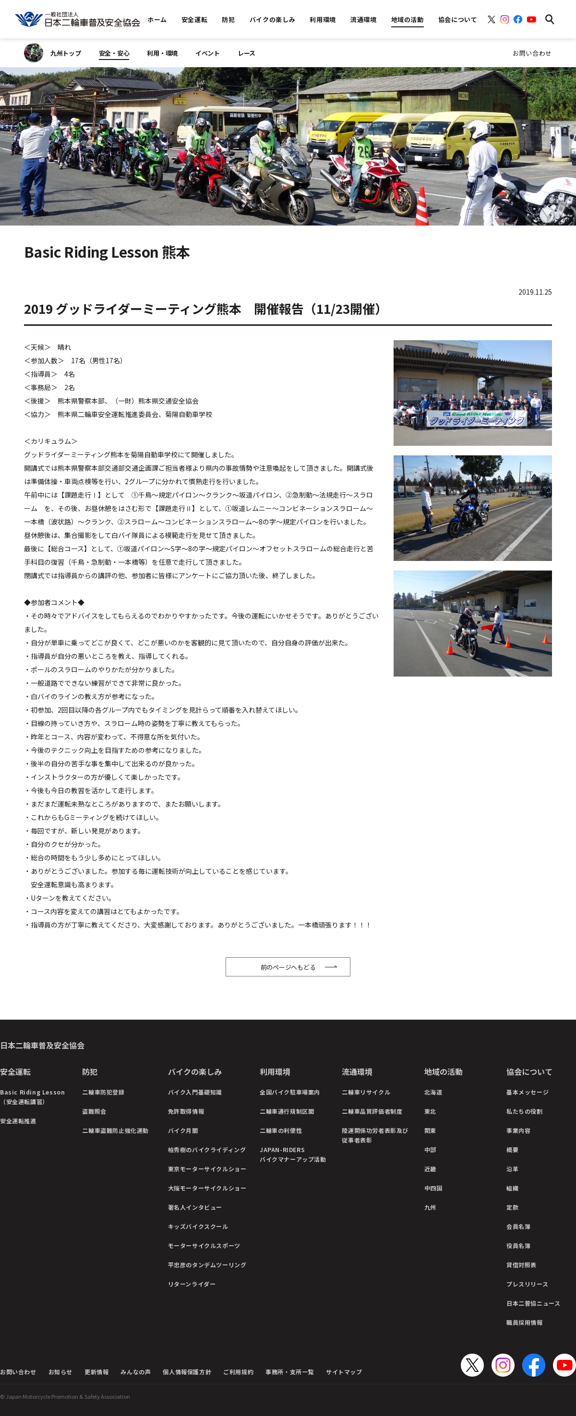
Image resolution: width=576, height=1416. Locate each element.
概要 (512, 1149)
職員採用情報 (524, 1322)
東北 (430, 1111)
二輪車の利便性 (281, 1130)
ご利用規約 (238, 1372)
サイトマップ (344, 1372)
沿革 (512, 1169)
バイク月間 (183, 1130)
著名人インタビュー (195, 1207)
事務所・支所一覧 (289, 1372)
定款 (512, 1207)
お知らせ (60, 1372)
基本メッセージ (527, 1092)
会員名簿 (518, 1226)
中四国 (433, 1188)
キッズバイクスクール (198, 1226)
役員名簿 (518, 1245)
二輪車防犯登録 (103, 1092)
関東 (430, 1130)
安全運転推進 (18, 1121)
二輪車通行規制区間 (287, 1111)
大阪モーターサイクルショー (207, 1188)
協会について (529, 1071)
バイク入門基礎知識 (195, 1092)
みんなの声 (135, 1372)
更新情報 (96, 1372)
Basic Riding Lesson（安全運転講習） (32, 1097)
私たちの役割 (524, 1111)
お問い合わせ (532, 53)
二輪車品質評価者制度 (372, 1111)
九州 (430, 1207)
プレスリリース (527, 1284)
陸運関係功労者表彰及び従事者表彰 (375, 1135)
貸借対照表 (521, 1265)
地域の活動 (443, 1071)
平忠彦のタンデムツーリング (207, 1265)
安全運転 (15, 1071)
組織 (512, 1188)
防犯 (89, 1071)
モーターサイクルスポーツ (204, 1245)
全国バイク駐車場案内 (290, 1092)
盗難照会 (94, 1111)
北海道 (433, 1092)
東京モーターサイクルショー (207, 1169)
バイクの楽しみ (195, 1071)
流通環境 (357, 1071)
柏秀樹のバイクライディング (207, 1149)
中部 (430, 1149)
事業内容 (518, 1130)
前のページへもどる (288, 967)
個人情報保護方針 (187, 1372)
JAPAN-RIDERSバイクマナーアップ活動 (293, 1154)
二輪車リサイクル (366, 1092)
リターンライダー (192, 1284)
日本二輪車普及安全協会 (42, 1045)
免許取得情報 (186, 1111)
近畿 (430, 1169)
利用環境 (275, 1071)
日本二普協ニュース (533, 1303)
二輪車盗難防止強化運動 (115, 1130)
